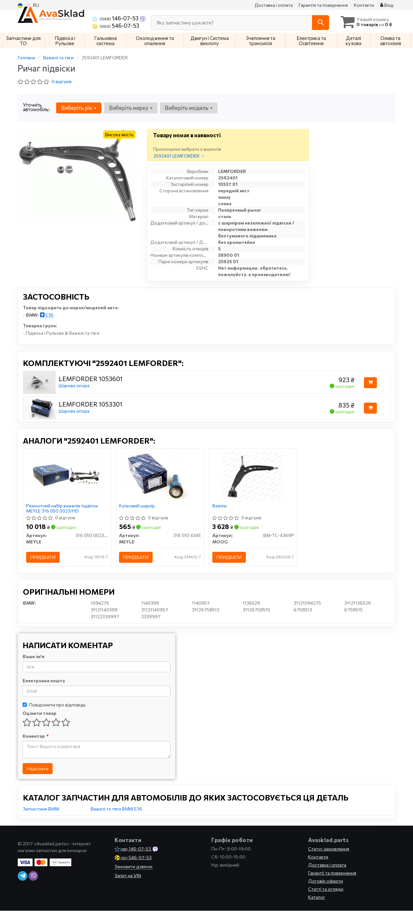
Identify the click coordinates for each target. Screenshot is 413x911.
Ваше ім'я (33, 656)
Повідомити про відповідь (54, 705)
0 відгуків (62, 81)
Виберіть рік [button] (78, 107)
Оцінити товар (39, 713)
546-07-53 (115, 25)
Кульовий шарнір (137, 506)
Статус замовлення (328, 849)
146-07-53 (115, 18)
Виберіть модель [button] (188, 107)
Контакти (364, 5)
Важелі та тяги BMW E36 (116, 809)
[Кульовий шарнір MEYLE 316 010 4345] (160, 476)
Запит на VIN (128, 875)
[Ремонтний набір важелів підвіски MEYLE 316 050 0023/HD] (67, 476)
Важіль (219, 506)
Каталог (316, 897)
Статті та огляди (325, 889)
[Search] (318, 22)
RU (36, 5)
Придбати (43, 557)
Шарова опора (74, 385)
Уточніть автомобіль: (36, 107)
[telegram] (22, 876)
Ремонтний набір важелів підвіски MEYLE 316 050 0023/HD (62, 508)
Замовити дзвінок (134, 866)
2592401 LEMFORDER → (179, 155)
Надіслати (37, 769)
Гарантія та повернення (323, 5)
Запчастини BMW (41, 809)
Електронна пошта (44, 681)
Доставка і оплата (274, 5)
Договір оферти (325, 881)
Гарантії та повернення (332, 873)
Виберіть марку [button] (130, 107)
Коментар (35, 736)
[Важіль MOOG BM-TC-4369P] (253, 476)
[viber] (33, 876)
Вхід (387, 5)
